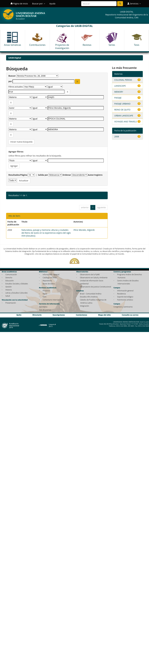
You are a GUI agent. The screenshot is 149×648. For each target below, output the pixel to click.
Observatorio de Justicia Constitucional (95, 286)
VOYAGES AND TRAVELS (125, 121)
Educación (9, 280)
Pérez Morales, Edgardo (84, 230)
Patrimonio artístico (125, 300)
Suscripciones (59, 315)
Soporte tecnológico (125, 297)
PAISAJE (117, 97)
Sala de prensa (45, 310)
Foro (44, 297)
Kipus (45, 293)
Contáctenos (81, 315)
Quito (18, 315)
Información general (125, 290)
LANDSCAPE (120, 85)
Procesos (46, 290)
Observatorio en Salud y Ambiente (93, 277)
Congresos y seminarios (123, 307)
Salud (7, 296)
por (10, 81)
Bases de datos (49, 283)
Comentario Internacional (53, 300)
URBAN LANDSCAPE (123, 115)
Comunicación (11, 274)
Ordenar (67, 174)
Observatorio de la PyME (90, 274)
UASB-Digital (14, 57)
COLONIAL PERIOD (123, 79)
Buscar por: (38, 3)
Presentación (10, 303)
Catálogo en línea (49, 277)
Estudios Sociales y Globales (16, 283)
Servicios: (134, 3)
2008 (116, 136)
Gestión (8, 286)
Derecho (8, 277)
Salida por (43, 174)
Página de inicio (19, 3)
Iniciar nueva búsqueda (21, 141)
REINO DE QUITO (122, 109)
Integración (84, 306)
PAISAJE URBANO (122, 103)
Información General (51, 274)
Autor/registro (95, 174)
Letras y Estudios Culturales (16, 293)
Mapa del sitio (104, 315)
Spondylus (43, 307)
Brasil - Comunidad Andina (90, 293)
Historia (8, 290)
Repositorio (47, 280)
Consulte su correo (130, 315)
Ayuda (52, 3)
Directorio (36, 315)
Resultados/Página (17, 174)
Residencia (121, 293)
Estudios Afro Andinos (89, 297)
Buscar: (12, 75)
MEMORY (118, 91)
